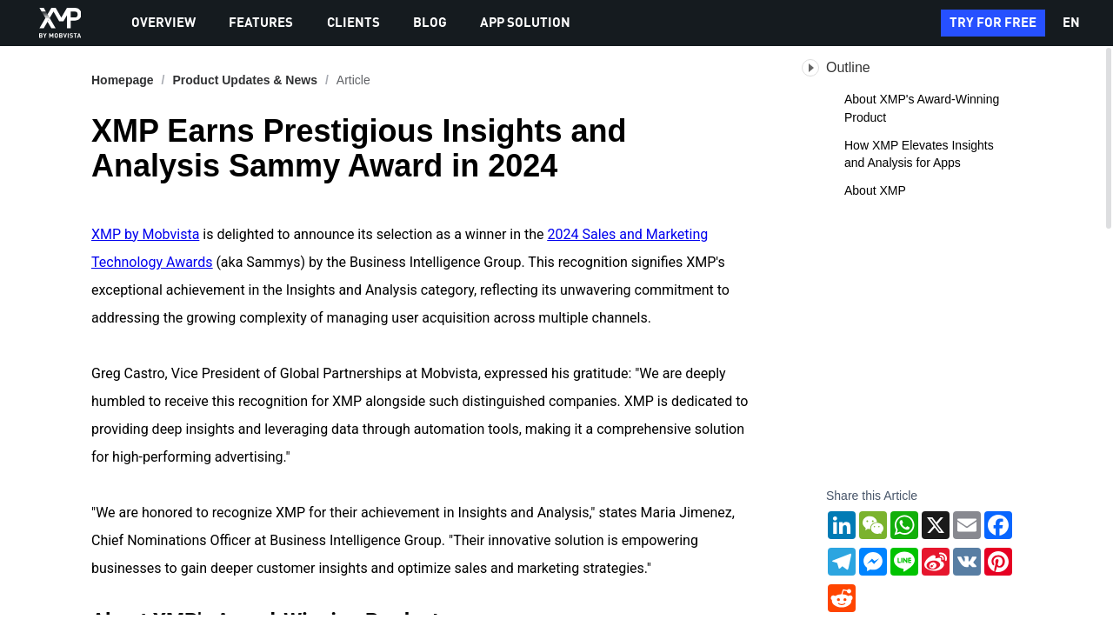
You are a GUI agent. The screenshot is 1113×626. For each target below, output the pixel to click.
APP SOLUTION (525, 23)
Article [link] (353, 80)
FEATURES (261, 23)
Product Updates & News (244, 80)
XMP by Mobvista (145, 234)
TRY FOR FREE (993, 23)
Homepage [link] (122, 80)
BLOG (430, 23)
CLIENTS (353, 23)
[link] (244, 80)
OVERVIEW (163, 23)
